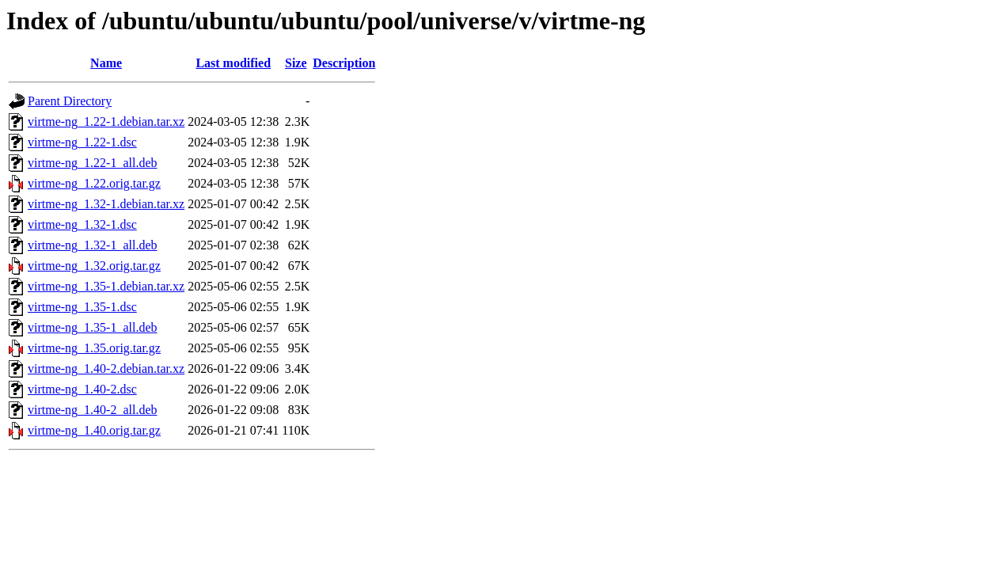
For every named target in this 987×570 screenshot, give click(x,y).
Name (106, 63)
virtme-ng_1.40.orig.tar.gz (94, 430)
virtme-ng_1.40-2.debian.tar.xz (106, 368)
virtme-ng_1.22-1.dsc (82, 142)
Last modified (233, 63)
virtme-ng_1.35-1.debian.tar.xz (106, 286)
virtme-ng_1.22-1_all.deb (93, 162)
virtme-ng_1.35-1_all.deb (93, 327)
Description (344, 63)
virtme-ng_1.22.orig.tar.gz (94, 183)
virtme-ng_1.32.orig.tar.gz (94, 265)
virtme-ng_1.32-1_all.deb (93, 245)
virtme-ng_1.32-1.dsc (82, 224)
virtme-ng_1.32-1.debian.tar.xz (106, 204)
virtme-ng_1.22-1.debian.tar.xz (106, 121)
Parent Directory (70, 101)
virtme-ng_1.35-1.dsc (82, 307)
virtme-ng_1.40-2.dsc (82, 389)
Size (296, 63)
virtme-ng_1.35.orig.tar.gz (94, 348)
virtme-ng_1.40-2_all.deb (93, 409)
